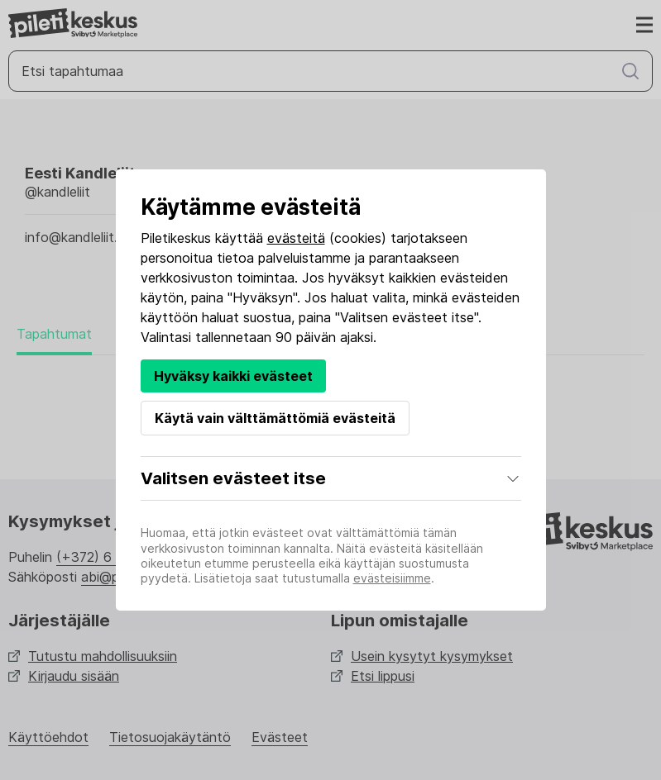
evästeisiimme (392, 578)
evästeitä (296, 238)
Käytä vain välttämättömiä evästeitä (275, 418)
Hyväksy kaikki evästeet (233, 376)
